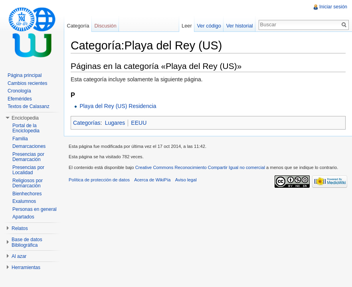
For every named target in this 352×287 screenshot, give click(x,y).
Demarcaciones (28, 146)
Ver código (209, 26)
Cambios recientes (27, 83)
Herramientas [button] (26, 267)
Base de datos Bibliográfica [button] (27, 242)
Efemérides (20, 99)
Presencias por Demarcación (28, 157)
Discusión (105, 26)
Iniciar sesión (333, 7)
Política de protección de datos (99, 179)
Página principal (25, 75)
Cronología (19, 91)
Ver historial (239, 26)
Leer (187, 26)
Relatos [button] (20, 228)
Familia (20, 139)
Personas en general (34, 209)
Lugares (115, 123)
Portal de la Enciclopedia (26, 128)
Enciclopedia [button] (25, 118)
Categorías (86, 123)
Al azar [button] (19, 256)
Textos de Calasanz (28, 106)
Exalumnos (24, 201)
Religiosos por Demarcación (27, 183)
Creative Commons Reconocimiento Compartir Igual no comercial (200, 167)
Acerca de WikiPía (152, 179)
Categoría (78, 26)
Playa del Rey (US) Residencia (117, 106)
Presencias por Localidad (28, 170)
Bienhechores (27, 194)
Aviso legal (186, 179)
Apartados (23, 217)
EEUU (138, 123)
